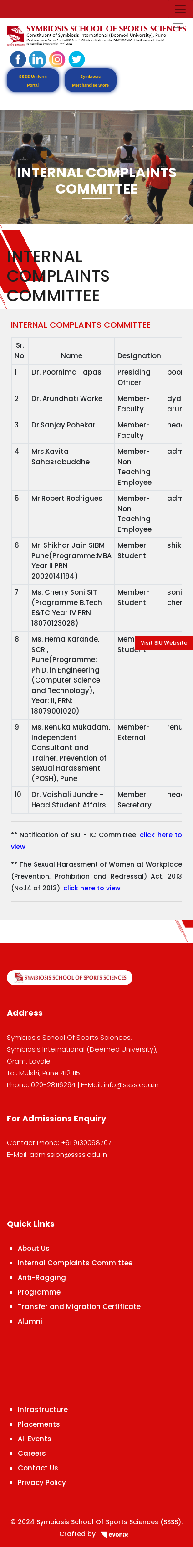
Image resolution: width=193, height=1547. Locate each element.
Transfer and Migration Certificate (79, 1306)
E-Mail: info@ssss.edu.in (120, 1085)
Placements (39, 1424)
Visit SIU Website (164, 643)
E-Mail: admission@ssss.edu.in (57, 1154)
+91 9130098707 (86, 1142)
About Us (34, 1248)
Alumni (30, 1321)
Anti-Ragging (42, 1277)
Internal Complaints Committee (75, 1263)
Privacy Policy (42, 1482)
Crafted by (96, 1533)
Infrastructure (43, 1409)
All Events (34, 1439)
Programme (39, 1292)
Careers (32, 1453)
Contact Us (38, 1468)
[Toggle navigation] (180, 9)
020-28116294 (53, 1085)
